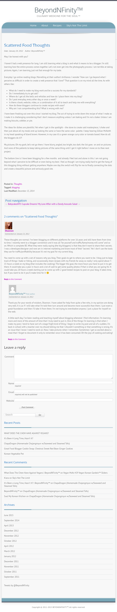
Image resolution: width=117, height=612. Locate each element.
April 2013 (9, 525)
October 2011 (10, 571)
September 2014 (11, 520)
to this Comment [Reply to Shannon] (13, 279)
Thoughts (18, 184)
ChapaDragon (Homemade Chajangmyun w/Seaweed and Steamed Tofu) (37, 443)
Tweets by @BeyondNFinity (16, 585)
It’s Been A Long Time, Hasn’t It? (18, 438)
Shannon (9, 230)
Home (33, 25)
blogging (16, 187)
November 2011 (11, 566)
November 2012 (11, 535)
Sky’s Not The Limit (77, 25)
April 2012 (9, 546)
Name (11, 383)
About (44, 25)
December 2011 (11, 561)
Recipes (57, 25)
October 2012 (10, 541)
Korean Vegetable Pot (14, 453)
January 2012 (10, 556)
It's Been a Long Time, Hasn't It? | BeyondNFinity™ (27, 483)
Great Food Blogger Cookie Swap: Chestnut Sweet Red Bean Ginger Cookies (38, 448)
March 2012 (9, 551)
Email (11, 392)
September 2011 (11, 576)
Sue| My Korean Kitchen (15, 496)
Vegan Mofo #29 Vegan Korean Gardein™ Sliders (85, 472)
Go (40, 415)
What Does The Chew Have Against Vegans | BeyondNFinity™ (32, 472)
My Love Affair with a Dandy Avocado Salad (59, 204)
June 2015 (8, 515)
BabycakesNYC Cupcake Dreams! (21, 204)
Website (10, 400)
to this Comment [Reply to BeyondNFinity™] (17, 339)
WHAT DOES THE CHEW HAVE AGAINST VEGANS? (26, 433)
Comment (9, 356)
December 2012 (11, 530)
